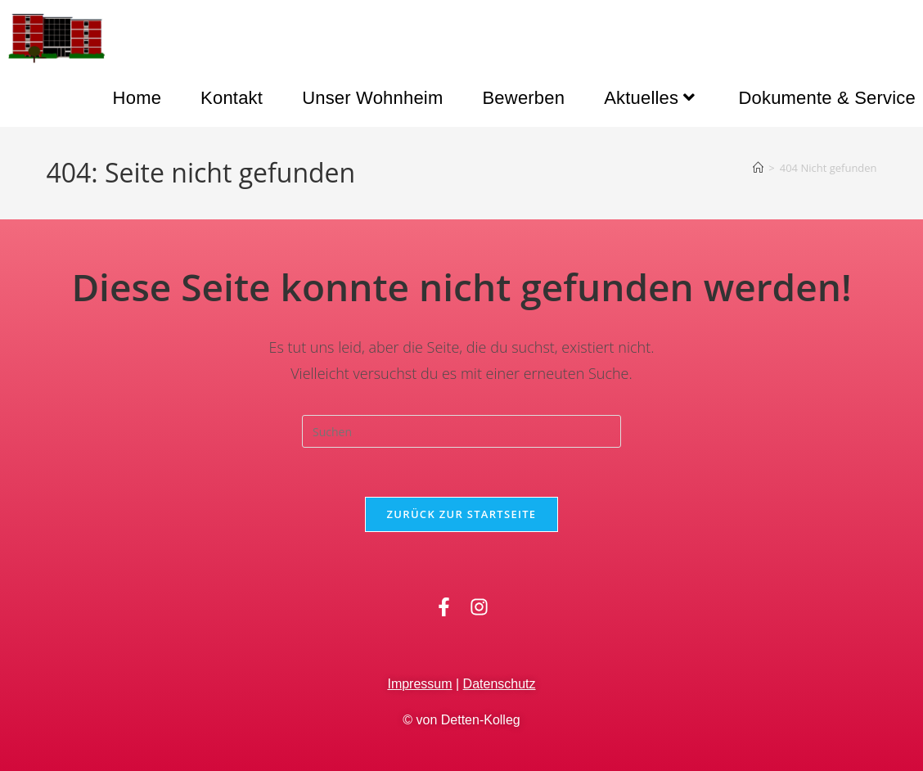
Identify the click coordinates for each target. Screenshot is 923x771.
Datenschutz (499, 684)
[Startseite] (758, 167)
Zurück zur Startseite (462, 514)
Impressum (419, 684)
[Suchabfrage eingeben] (461, 431)
